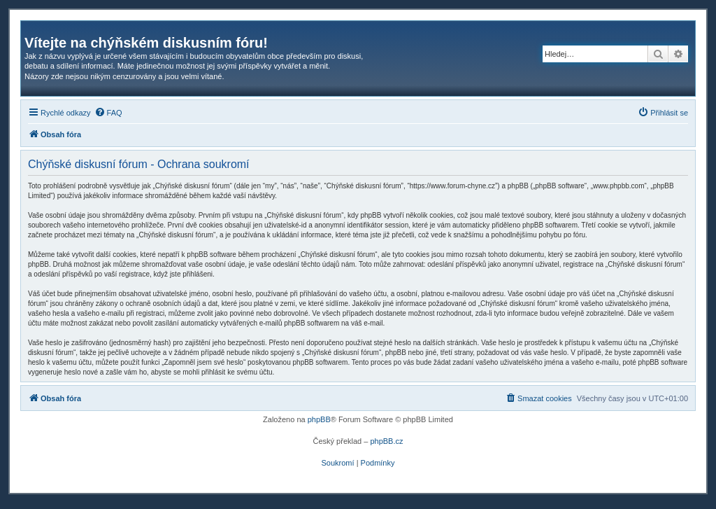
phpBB (319, 419)
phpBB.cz (386, 441)
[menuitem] (108, 112)
